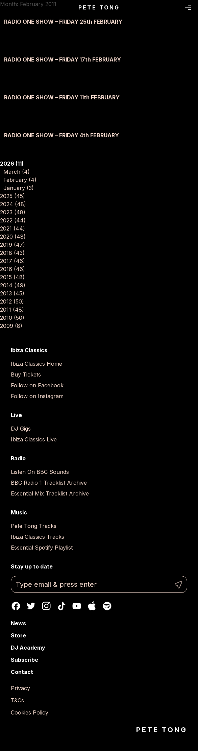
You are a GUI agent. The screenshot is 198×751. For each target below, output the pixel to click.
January (18, 188)
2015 (12, 277)
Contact (22, 672)
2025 (12, 196)
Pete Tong (99, 7)
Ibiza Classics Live (34, 439)
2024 (13, 204)
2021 (12, 228)
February (19, 179)
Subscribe (24, 659)
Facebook (16, 606)
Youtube (77, 606)
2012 (12, 301)
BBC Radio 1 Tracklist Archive (49, 482)
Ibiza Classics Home (36, 363)
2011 (12, 309)
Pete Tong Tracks (33, 526)
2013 (12, 293)
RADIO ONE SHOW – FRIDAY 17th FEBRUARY (62, 59)
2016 (12, 269)
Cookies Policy (29, 712)
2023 (12, 212)
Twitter (31, 606)
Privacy (20, 688)
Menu (188, 8)
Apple (92, 606)
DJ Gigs (21, 428)
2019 (12, 244)
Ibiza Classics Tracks (37, 536)
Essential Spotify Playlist (42, 547)
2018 (12, 252)
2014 (12, 285)
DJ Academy (28, 647)
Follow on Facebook (37, 385)
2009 (11, 325)
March (16, 171)
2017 (12, 261)
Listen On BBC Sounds (40, 471)
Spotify (107, 606)
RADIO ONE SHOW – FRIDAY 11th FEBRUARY (62, 97)
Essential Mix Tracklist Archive (50, 493)
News (18, 623)
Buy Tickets (26, 374)
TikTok (61, 606)
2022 (13, 220)
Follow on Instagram (37, 396)
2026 (12, 163)
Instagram (46, 606)
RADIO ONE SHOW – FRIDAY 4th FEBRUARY (61, 135)
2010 (12, 317)
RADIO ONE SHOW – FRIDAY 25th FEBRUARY (63, 21)
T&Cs (17, 700)
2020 (13, 236)
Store (18, 635)
